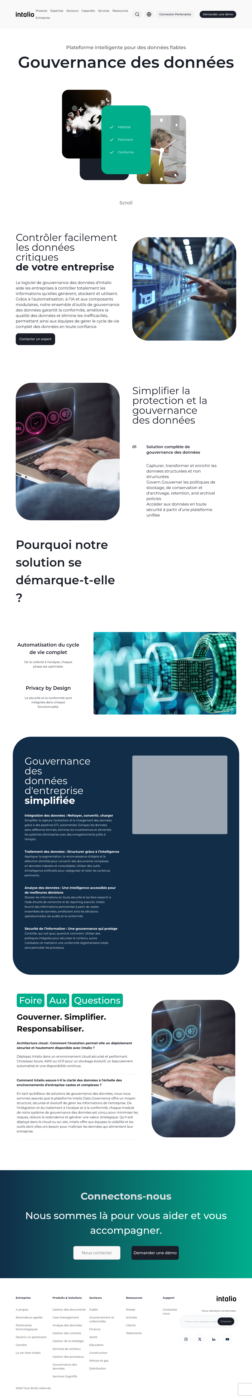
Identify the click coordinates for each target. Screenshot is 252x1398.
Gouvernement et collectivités (101, 1319)
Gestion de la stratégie (68, 1341)
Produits (41, 11)
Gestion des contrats (67, 1333)
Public (93, 1309)
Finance (94, 1329)
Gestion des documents (69, 1309)
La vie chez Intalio (28, 1353)
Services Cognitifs (65, 1376)
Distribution (97, 1368)
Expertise (56, 11)
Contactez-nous (170, 1311)
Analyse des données (67, 1325)
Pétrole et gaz (98, 1360)
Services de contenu (67, 1349)
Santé (93, 1337)
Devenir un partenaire (31, 1337)
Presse (130, 1309)
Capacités (88, 11)
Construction (98, 1353)
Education (96, 1345)
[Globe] (149, 14)
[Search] (137, 14)
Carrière (21, 1345)
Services (103, 11)
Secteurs (72, 11)
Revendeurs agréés (29, 1317)
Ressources (120, 11)
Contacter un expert (35, 339)
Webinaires (134, 1333)
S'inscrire (226, 1321)
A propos (22, 1309)
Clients (131, 1325)
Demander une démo (218, 14)
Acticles (131, 1317)
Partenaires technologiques (27, 1327)
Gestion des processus (68, 1357)
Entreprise (43, 18)
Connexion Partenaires (175, 14)
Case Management (66, 1317)
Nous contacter (97, 1253)
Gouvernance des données (65, 1366)
